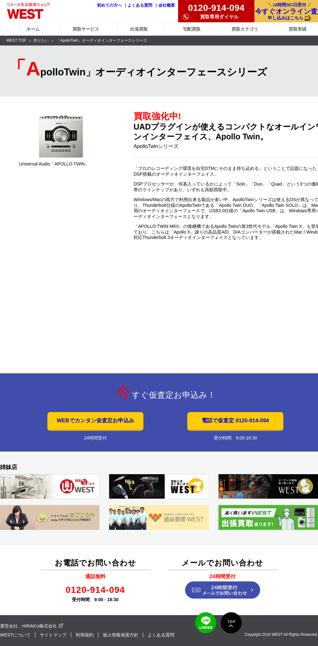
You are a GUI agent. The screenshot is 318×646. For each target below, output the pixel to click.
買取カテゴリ (245, 29)
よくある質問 (140, 5)
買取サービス (86, 29)
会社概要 (166, 5)
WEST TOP (16, 40)
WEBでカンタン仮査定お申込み (95, 421)
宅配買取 (192, 29)
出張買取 (139, 29)
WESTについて (15, 634)
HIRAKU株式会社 (39, 625)
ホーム (33, 29)
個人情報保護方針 (120, 634)
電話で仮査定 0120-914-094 (235, 421)
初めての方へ (109, 5)
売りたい (41, 40)
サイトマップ (53, 634)
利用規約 (84, 634)
